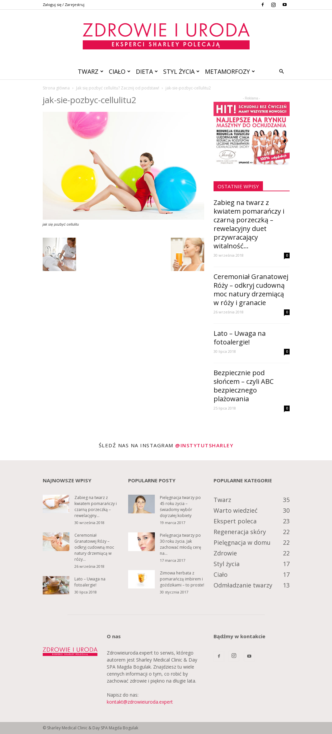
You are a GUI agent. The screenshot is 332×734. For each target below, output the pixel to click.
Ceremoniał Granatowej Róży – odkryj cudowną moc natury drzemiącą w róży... (94, 547)
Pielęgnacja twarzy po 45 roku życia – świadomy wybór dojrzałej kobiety (180, 506)
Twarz (90, 71)
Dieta (147, 71)
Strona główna (56, 88)
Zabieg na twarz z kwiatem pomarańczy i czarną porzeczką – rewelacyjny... (95, 506)
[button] (282, 71)
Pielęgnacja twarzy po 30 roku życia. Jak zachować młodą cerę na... (180, 544)
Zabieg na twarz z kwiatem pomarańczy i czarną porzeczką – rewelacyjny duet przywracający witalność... (249, 224)
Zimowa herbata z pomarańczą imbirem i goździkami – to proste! (182, 579)
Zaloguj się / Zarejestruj (63, 4)
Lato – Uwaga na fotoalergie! (240, 337)
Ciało (119, 71)
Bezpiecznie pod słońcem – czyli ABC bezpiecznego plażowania (244, 385)
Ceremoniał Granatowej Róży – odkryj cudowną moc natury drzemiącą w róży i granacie (251, 289)
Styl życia (181, 71)
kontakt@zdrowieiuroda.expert (140, 702)
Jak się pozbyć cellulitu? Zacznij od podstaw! (117, 88)
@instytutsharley (204, 445)
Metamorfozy (230, 71)
